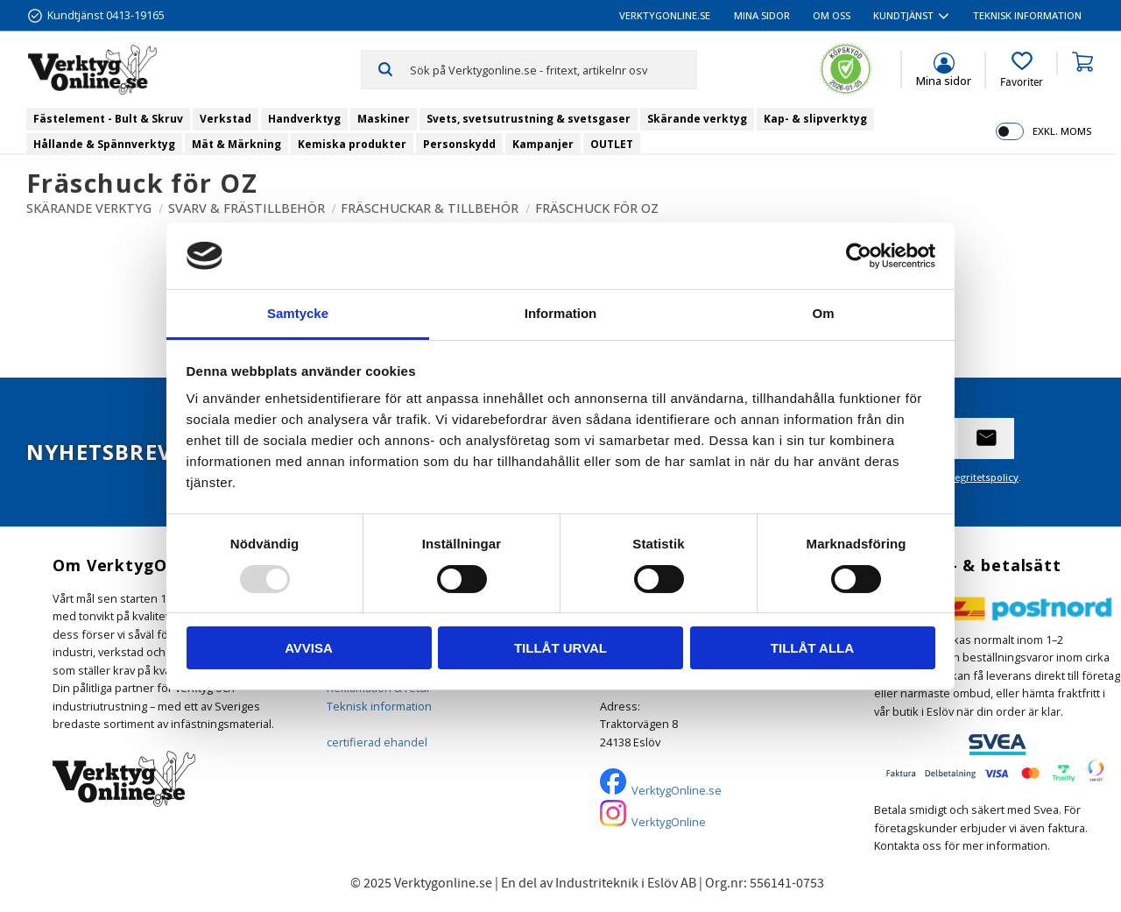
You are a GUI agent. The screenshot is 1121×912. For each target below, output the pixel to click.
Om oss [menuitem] (831, 15)
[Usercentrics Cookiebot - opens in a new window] (858, 256)
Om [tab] (823, 313)
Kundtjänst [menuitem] (903, 15)
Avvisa (309, 647)
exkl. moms (1062, 131)
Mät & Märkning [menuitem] (236, 144)
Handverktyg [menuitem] (304, 118)
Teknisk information (379, 706)
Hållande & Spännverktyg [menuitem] (104, 144)
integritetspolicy (980, 477)
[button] (1021, 70)
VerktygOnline (668, 822)
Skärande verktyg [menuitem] (697, 118)
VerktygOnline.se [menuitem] (664, 15)
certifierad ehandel (377, 742)
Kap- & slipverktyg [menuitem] (815, 118)
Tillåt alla (812, 647)
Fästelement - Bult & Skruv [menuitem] (108, 118)
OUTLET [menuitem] (611, 144)
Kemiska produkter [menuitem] (352, 144)
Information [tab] (561, 313)
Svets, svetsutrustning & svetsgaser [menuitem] (529, 118)
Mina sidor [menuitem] (762, 15)
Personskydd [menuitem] (459, 144)
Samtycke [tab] (297, 313)
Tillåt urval (560, 647)
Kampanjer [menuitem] (543, 144)
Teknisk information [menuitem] (1027, 15)
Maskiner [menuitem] (383, 118)
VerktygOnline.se (676, 790)
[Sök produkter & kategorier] (553, 69)
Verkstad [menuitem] (225, 118)
